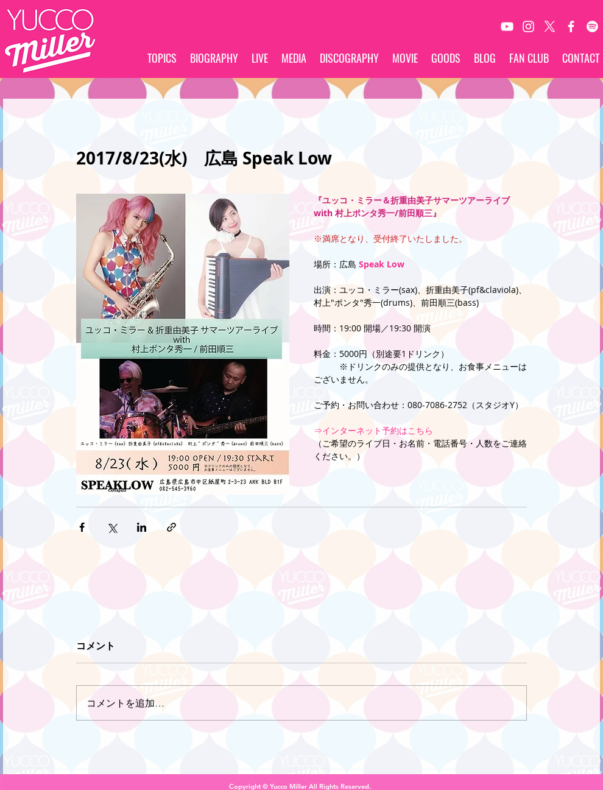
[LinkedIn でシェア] (141, 527)
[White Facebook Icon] (571, 26)
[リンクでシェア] (171, 527)
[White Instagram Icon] (528, 26)
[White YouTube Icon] (507, 26)
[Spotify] (592, 26)
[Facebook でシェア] (82, 527)
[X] (549, 26)
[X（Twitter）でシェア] (112, 527)
